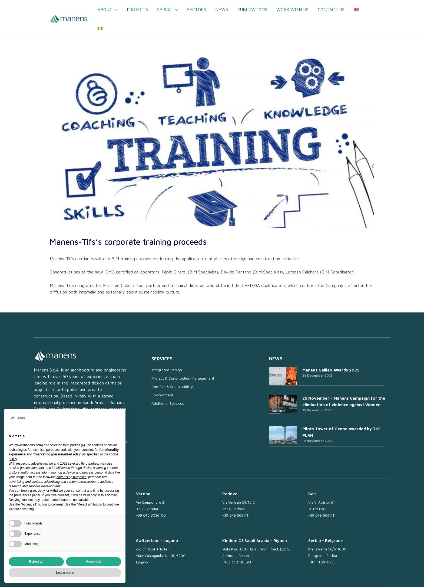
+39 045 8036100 (151, 496)
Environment (162, 376)
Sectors (197, 9)
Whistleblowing (356, 577)
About (107, 9)
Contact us (329, 9)
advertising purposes (72, 477)
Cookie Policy (326, 577)
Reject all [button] (36, 561)
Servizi (166, 9)
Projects (139, 9)
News (221, 9)
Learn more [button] (65, 573)
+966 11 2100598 (236, 543)
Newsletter (243, 577)
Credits (381, 577)
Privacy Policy (297, 577)
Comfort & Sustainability (172, 367)
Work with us (291, 9)
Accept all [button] (93, 561)
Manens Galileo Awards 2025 (330, 351)
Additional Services (167, 384)
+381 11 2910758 (322, 543)
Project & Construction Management (182, 359)
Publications (252, 9)
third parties (89, 463)
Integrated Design (166, 350)
